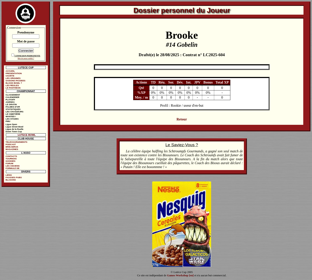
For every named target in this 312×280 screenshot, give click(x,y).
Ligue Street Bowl (14, 126)
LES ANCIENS (13, 166)
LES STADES (12, 119)
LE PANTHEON (13, 88)
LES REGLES (12, 85)
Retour (181, 119)
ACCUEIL (10, 71)
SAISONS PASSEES (15, 80)
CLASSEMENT (13, 95)
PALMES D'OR (13, 107)
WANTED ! (11, 116)
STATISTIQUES (13, 109)
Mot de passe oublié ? (26, 58)
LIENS (9, 175)
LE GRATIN (11, 104)
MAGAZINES (12, 149)
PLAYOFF (10, 99)
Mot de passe (25, 41)
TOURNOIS (11, 158)
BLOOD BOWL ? (14, 83)
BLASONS (11, 180)
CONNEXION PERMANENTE (27, 56)
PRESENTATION (14, 73)
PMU (8, 121)
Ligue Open (11, 124)
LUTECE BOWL (27, 135)
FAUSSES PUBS (14, 177)
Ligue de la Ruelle (15, 129)
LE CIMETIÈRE (13, 114)
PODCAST (11, 144)
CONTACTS (11, 156)
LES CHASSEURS (15, 111)
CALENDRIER (12, 97)
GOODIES (11, 161)
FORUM (9, 163)
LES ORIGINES (13, 78)
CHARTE (10, 76)
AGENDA (10, 102)
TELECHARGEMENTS (17, 142)
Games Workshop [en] (180, 275)
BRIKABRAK (12, 147)
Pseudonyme (25, 32)
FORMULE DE (12, 168)
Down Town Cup (14, 131)
